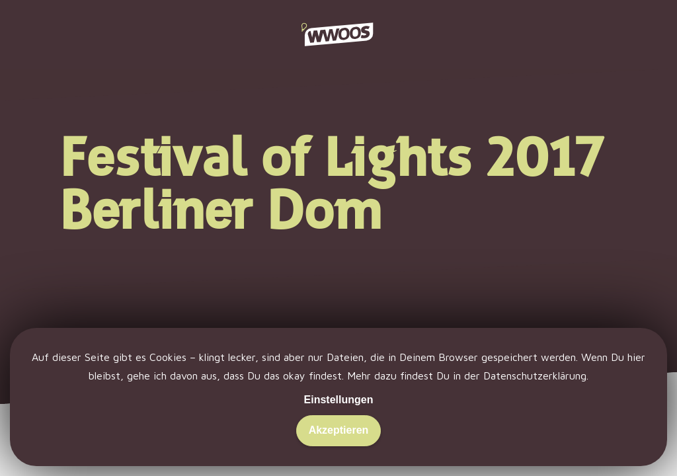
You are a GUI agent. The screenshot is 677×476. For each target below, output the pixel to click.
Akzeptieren (339, 430)
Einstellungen (339, 399)
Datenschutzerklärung (534, 375)
